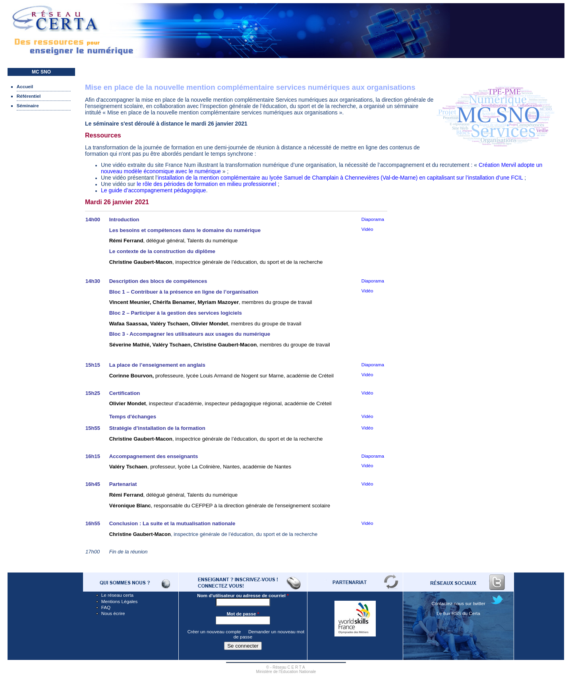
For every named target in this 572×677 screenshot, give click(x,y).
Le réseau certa (117, 595)
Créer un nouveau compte (214, 631)
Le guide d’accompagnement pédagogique (153, 190)
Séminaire (28, 105)
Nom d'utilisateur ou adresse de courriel (242, 595)
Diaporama (372, 219)
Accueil (25, 86)
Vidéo (367, 290)
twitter (479, 603)
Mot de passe (243, 613)
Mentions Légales (119, 601)
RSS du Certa (466, 613)
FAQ (105, 607)
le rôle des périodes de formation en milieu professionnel (206, 184)
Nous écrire (113, 613)
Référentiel (29, 96)
